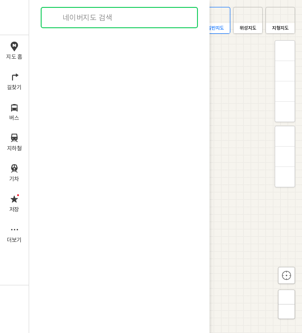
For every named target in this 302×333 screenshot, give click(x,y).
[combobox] (119, 17)
